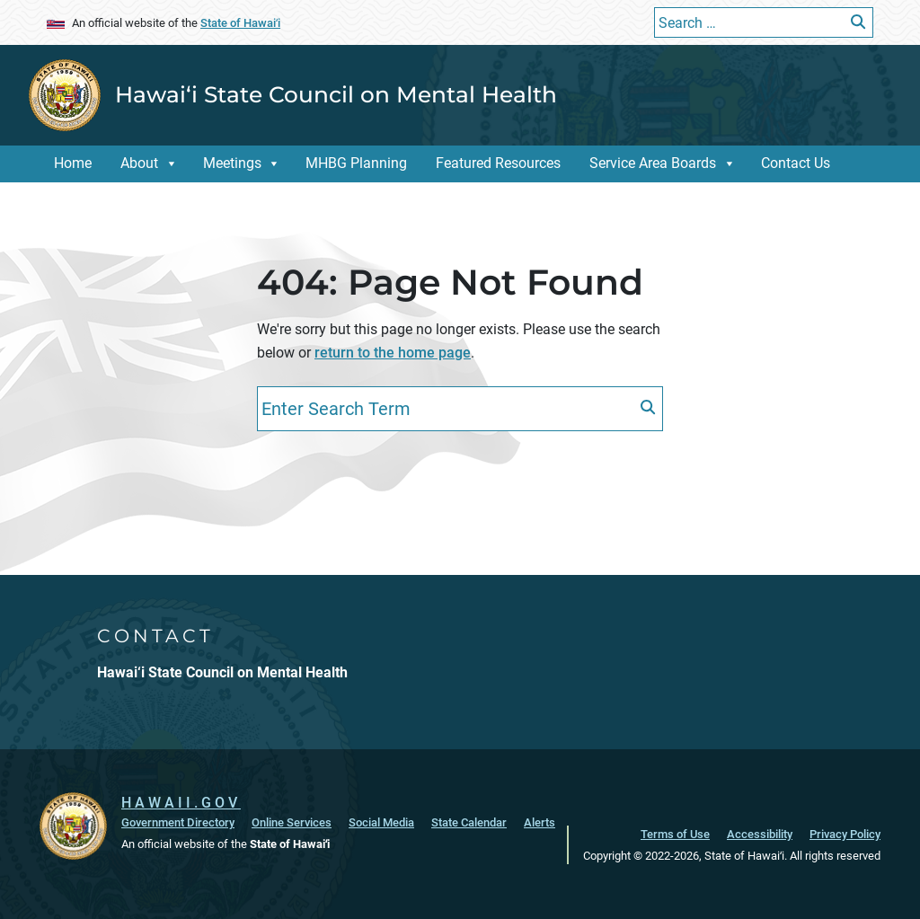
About (139, 163)
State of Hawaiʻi (240, 23)
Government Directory (177, 822)
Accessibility (759, 834)
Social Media (381, 822)
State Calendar (469, 822)
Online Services (292, 822)
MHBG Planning (356, 163)
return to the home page (392, 352)
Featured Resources (498, 163)
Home (73, 163)
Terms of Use (675, 834)
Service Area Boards (652, 163)
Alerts (539, 822)
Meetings (232, 163)
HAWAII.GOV (181, 802)
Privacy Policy (844, 834)
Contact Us (795, 163)
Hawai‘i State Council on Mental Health (336, 94)
